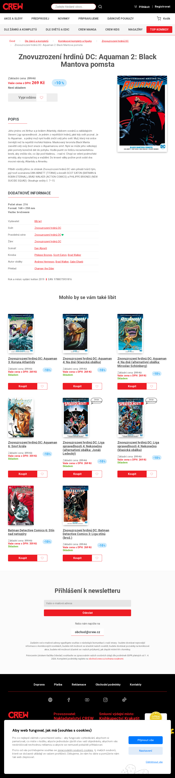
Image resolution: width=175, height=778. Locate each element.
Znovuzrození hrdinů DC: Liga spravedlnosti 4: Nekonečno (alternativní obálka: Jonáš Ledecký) (83, 448)
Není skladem (17, 87)
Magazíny (135, 29)
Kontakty (135, 684)
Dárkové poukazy (120, 18)
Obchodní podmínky (107, 684)
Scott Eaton (60, 255)
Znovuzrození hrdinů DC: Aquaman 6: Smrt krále (32, 444)
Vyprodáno (27, 97)
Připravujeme (88, 18)
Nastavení (145, 750)
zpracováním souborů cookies (75, 750)
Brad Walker (74, 255)
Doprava (39, 684)
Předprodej (40, 18)
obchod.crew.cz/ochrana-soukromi (106, 658)
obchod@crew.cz (87, 632)
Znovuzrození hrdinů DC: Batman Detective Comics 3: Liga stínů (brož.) (86, 533)
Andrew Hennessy (44, 261)
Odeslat (88, 612)
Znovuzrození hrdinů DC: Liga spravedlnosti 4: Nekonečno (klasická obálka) (138, 446)
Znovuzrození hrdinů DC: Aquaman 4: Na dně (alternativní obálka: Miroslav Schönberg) (141, 362)
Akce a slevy (13, 18)
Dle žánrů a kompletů (20, 29)
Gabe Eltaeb (76, 261)
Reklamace (79, 684)
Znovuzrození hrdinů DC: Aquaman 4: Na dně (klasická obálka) (87, 360)
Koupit (23, 386)
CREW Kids (112, 29)
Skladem (13, 375)
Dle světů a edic (57, 29)
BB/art (38, 221)
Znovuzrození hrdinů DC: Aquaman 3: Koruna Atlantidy (32, 360)
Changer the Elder (44, 268)
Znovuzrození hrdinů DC (47, 228)
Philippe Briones (43, 255)
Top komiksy (159, 29)
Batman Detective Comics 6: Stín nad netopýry (31, 532)
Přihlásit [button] (141, 6)
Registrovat (162, 6)
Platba (58, 684)
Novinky (64, 18)
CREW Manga (87, 29)
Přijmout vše (146, 740)
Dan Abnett (40, 248)
